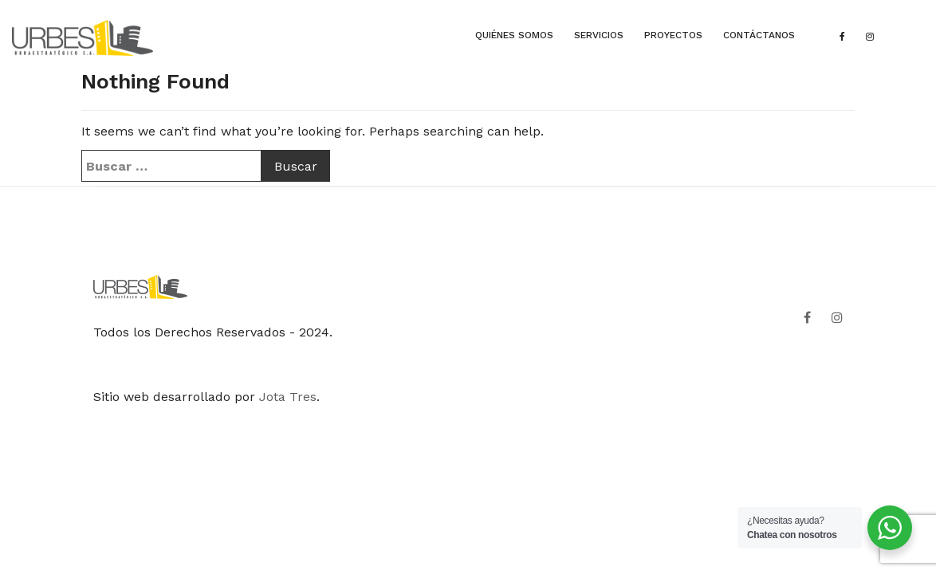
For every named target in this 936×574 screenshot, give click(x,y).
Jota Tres (288, 396)
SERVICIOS (598, 35)
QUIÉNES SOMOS (514, 35)
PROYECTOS (673, 35)
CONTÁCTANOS (759, 35)
